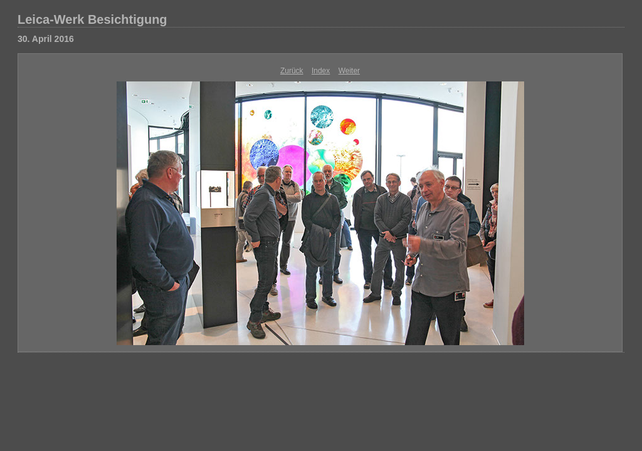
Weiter (349, 70)
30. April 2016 (46, 39)
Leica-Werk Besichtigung (92, 19)
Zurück (291, 70)
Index (321, 70)
